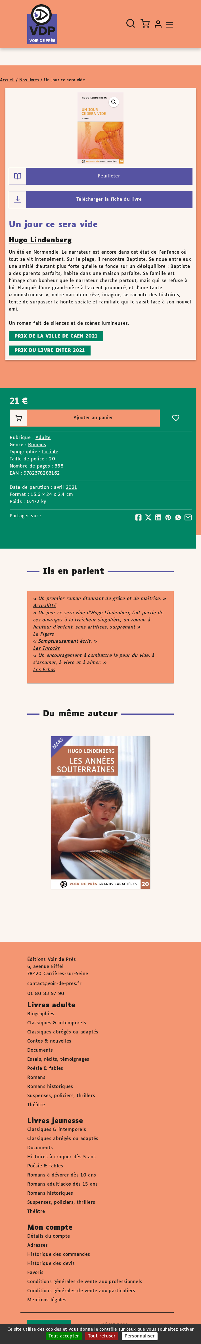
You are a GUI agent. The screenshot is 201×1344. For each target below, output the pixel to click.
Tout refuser (102, 1336)
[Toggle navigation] (168, 24)
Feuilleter (64, 176)
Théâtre (36, 1105)
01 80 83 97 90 (45, 993)
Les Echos (44, 669)
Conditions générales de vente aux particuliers (81, 1291)
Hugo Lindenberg (40, 240)
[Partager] (138, 517)
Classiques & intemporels (56, 1023)
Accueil (7, 80)
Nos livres (29, 80)
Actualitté (44, 605)
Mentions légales (46, 1300)
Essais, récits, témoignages (58, 1059)
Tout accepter (64, 1336)
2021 (71, 487)
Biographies (40, 1014)
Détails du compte (48, 1236)
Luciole (50, 452)
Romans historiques (50, 1086)
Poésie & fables (45, 1068)
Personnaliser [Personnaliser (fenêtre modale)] (140, 1336)
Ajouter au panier (61, 418)
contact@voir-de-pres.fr (54, 983)
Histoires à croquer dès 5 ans (61, 1157)
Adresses (37, 1245)
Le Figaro (43, 634)
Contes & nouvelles (49, 1041)
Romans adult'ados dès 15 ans (62, 1184)
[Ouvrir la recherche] (130, 23)
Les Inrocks (46, 648)
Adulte (43, 437)
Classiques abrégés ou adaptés (63, 1032)
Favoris (35, 1272)
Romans (37, 445)
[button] (114, 102)
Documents (40, 1050)
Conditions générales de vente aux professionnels (84, 1281)
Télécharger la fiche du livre (75, 199)
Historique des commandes (58, 1254)
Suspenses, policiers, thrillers (61, 1095)
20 (52, 459)
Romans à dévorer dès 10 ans (61, 1175)
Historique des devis (51, 1263)
